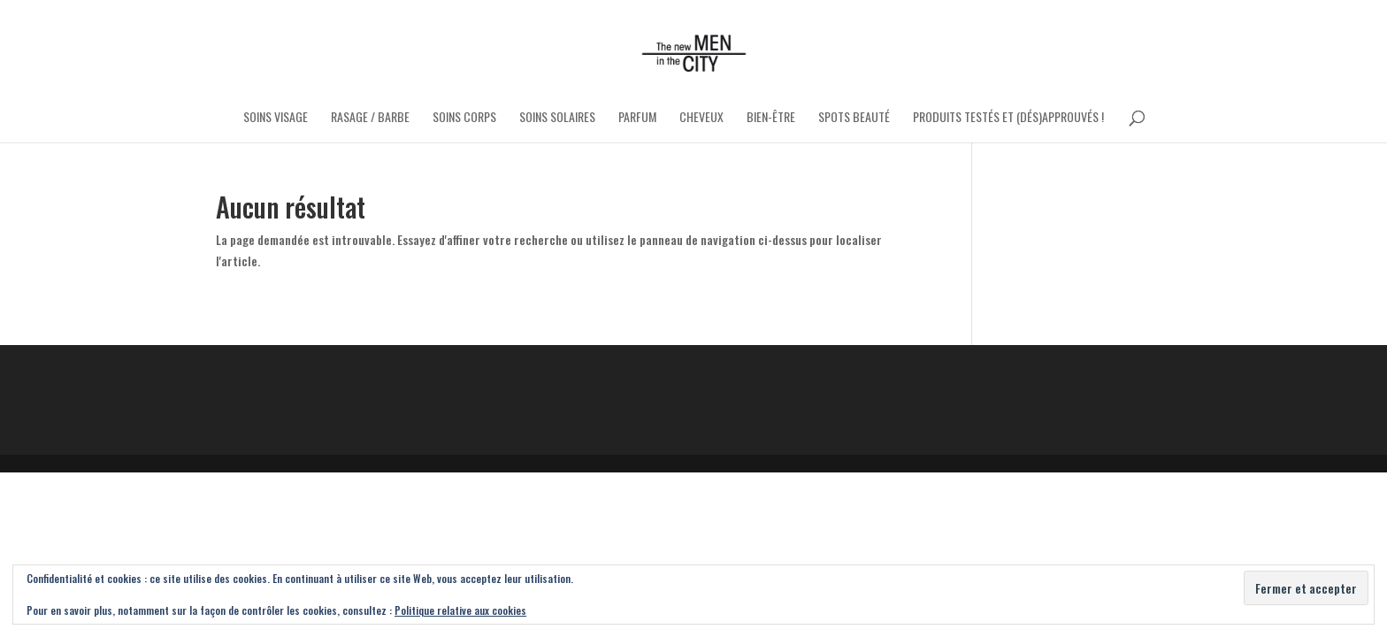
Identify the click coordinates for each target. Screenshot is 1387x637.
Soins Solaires (557, 118)
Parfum (637, 118)
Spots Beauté (854, 118)
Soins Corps (464, 118)
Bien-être (771, 118)
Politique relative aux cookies (460, 610)
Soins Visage (275, 118)
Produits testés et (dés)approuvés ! (1008, 118)
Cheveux (701, 118)
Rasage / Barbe (370, 118)
